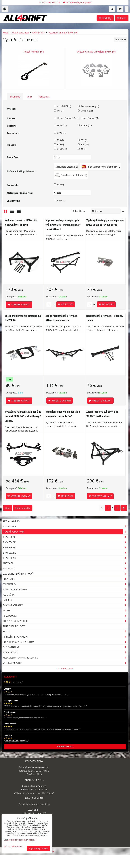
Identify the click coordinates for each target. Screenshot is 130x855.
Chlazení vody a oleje (65, 621)
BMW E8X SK (65, 558)
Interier (65, 600)
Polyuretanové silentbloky (65, 641)
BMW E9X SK (65, 552)
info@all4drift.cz (37, 785)
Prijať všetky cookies (38, 848)
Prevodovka (65, 615)
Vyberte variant (19, 304)
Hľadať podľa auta (65, 531)
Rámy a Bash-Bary (65, 605)
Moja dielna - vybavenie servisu (65, 657)
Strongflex (65, 584)
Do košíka (65, 304)
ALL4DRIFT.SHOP (65, 668)
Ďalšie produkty (22, 507)
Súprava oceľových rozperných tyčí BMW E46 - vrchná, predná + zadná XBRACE (63, 224)
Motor (65, 610)
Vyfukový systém (65, 662)
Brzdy (65, 631)
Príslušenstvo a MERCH (65, 636)
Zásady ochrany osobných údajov (19, 839)
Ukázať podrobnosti (13, 846)
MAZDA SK (65, 563)
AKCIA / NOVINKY (11, 521)
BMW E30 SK (65, 537)
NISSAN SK (65, 568)
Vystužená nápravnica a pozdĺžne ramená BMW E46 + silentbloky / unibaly (23, 416)
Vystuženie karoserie (65, 589)
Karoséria (65, 594)
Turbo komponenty (14, 626)
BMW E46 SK (65, 547)
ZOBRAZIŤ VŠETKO (65, 747)
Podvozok (65, 578)
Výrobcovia (65, 526)
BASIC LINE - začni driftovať (65, 573)
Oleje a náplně (65, 647)
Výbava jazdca (65, 652)
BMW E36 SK (65, 542)
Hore (7, 507)
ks (50, 304)
